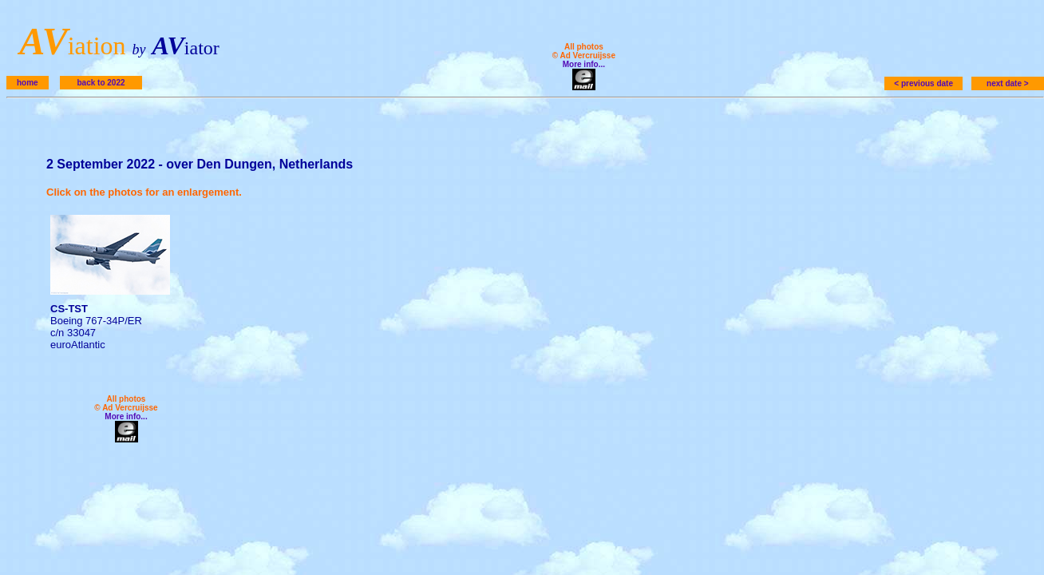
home (27, 82)
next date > (1008, 83)
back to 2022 (101, 82)
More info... (584, 64)
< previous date (923, 83)
